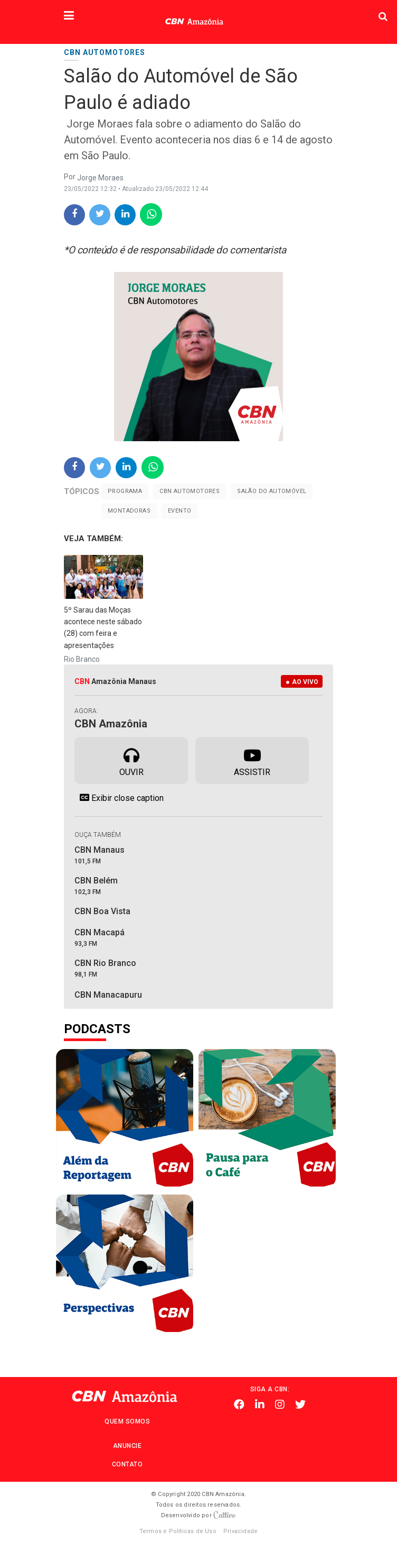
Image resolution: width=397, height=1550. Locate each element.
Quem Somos (127, 1421)
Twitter (300, 1404)
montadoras (129, 510)
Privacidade (240, 1531)
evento (179, 510)
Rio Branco (82, 659)
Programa (125, 491)
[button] (69, 16)
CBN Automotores (189, 491)
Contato (127, 1464)
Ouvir (131, 759)
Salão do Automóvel (271, 491)
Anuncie (127, 1445)
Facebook (239, 1404)
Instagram (280, 1404)
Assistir (252, 759)
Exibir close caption (119, 797)
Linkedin (259, 1404)
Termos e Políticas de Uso (177, 1531)
